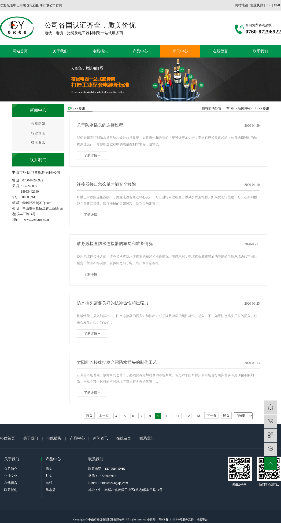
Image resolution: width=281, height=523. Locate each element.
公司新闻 (38, 124)
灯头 (49, 476)
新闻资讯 (100, 438)
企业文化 (10, 476)
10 (168, 416)
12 (188, 416)
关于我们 (60, 51)
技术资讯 (38, 142)
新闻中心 (180, 51)
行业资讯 (38, 133)
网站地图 (241, 5)
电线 (49, 483)
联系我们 (260, 51)
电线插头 (100, 51)
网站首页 (20, 51)
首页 (89, 415)
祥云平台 (202, 519)
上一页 (104, 415)
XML (277, 5)
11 (178, 416)
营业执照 (256, 5)
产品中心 (140, 51)
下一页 (211, 415)
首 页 (230, 108)
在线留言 (220, 51)
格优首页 (7, 438)
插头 (49, 469)
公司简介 (10, 469)
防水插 (50, 490)
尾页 (226, 415)
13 (198, 416)
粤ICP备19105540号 (170, 519)
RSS (268, 5)
